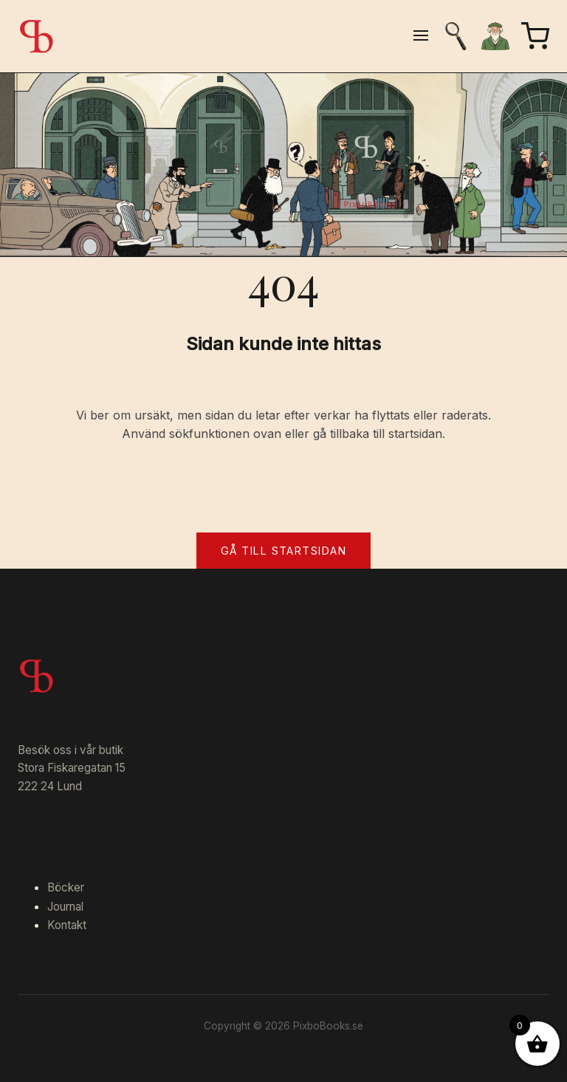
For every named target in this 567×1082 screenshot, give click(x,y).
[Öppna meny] (421, 37)
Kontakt (66, 925)
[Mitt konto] (495, 36)
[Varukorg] (535, 36)
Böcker (65, 887)
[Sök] (455, 36)
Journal (65, 907)
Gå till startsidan (283, 550)
